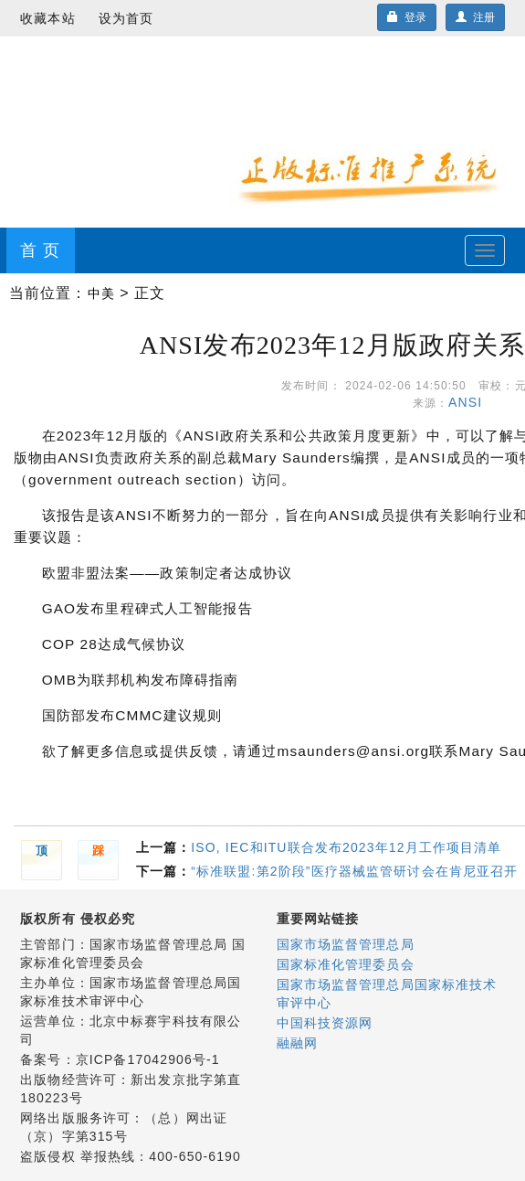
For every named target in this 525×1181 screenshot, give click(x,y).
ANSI (469, 402)
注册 (475, 17)
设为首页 (126, 18)
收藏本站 (47, 18)
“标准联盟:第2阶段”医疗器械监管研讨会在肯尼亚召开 (354, 871)
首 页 (40, 250)
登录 (406, 17)
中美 (101, 293)
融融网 (297, 1043)
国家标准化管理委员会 (346, 964)
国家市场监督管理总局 (346, 944)
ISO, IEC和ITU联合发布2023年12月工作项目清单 (346, 847)
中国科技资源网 (325, 1023)
